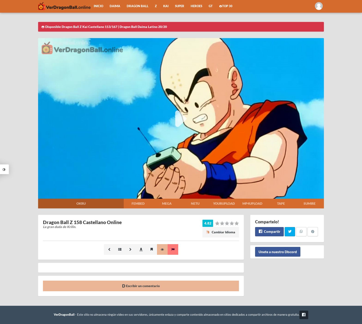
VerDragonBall (64, 314)
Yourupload (224, 203)
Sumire (310, 203)
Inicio (98, 6)
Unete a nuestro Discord (278, 252)
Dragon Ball (137, 6)
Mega (167, 203)
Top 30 (225, 6)
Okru (81, 203)
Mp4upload (252, 203)
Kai (166, 6)
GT (211, 6)
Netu (195, 203)
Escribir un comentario (141, 286)
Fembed (138, 203)
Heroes (196, 6)
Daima (115, 6)
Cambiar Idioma (220, 232)
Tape (281, 203)
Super (179, 6)
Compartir (269, 231)
